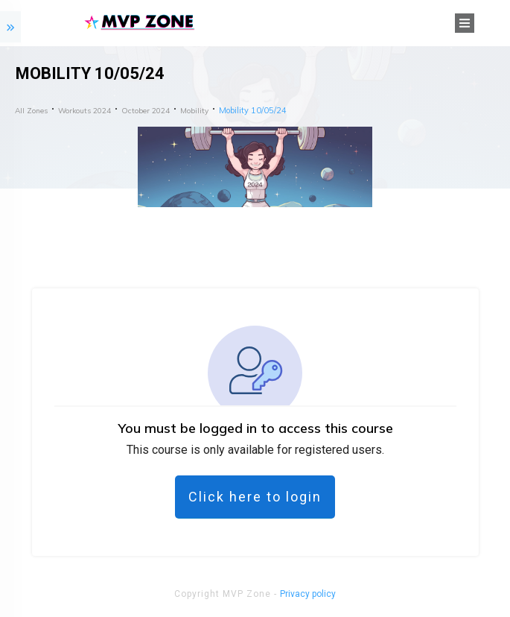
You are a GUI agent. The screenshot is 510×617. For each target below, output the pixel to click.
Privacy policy (308, 594)
